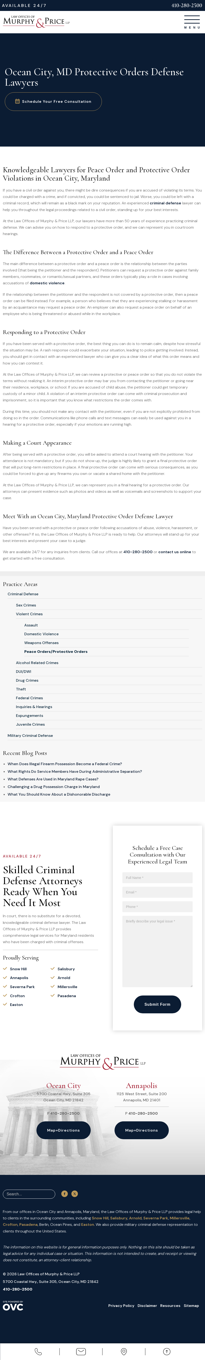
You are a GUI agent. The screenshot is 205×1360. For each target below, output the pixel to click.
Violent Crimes (29, 613)
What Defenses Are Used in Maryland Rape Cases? (53, 779)
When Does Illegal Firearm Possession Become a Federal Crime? (65, 763)
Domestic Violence (41, 633)
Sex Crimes (26, 605)
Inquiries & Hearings (34, 706)
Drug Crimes (27, 680)
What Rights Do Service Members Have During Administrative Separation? (75, 771)
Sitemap (191, 1305)
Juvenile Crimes (30, 724)
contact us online (174, 551)
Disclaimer (146, 1305)
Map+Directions (63, 1130)
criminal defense (165, 203)
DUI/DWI (23, 671)
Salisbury (66, 968)
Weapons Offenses (41, 642)
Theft (21, 689)
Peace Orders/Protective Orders (56, 651)
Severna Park (22, 986)
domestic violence (47, 283)
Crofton (17, 995)
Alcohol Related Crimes (37, 662)
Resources (170, 1305)
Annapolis (19, 977)
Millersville (67, 986)
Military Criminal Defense (30, 735)
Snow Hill (18, 968)
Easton (16, 1004)
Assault (31, 625)
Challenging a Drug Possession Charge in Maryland (54, 786)
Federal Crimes (29, 697)
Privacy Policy (120, 1305)
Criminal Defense (23, 593)
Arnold (64, 977)
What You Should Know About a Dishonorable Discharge (59, 794)
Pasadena (67, 995)
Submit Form (158, 1004)
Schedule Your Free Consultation (54, 101)
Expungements (29, 715)
